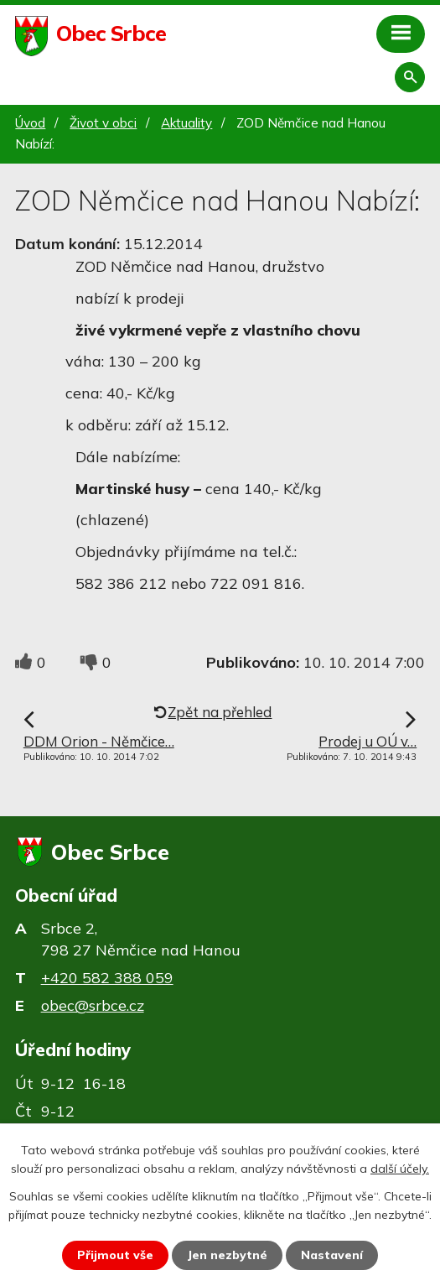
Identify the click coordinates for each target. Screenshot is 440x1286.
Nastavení (332, 1255)
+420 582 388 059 (107, 977)
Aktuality (186, 123)
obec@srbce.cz (92, 1005)
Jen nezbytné (227, 1255)
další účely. (399, 1168)
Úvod (30, 123)
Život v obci (103, 123)
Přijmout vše (115, 1255)
